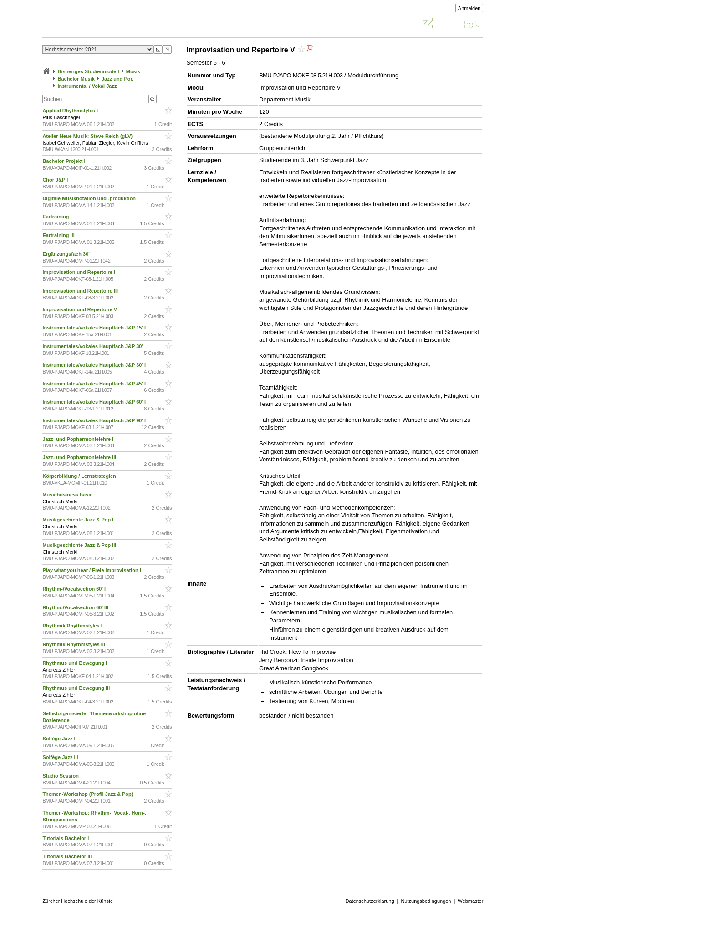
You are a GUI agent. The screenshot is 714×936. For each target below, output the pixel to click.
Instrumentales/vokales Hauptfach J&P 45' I (94, 383)
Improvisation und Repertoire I (79, 272)
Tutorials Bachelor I (66, 838)
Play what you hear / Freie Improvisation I (92, 570)
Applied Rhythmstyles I (70, 110)
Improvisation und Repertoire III (80, 290)
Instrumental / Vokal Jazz (87, 86)
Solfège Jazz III (60, 757)
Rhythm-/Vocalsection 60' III (76, 607)
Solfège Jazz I (59, 738)
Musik (133, 71)
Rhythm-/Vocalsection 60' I (74, 589)
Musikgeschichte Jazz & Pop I (78, 519)
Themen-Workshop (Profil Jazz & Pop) (89, 794)
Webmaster (470, 901)
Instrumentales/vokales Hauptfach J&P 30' (93, 346)
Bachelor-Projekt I (64, 161)
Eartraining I (57, 216)
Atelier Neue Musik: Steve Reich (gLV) (88, 136)
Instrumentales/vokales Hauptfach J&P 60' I (94, 402)
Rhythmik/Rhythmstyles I (72, 625)
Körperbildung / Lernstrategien (79, 476)
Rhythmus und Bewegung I (75, 663)
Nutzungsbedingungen (426, 901)
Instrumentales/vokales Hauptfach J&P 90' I (94, 420)
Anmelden (469, 8)
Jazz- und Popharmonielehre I (78, 439)
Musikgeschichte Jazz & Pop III (79, 545)
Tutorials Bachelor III (67, 856)
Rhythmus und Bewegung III (76, 688)
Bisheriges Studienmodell (88, 71)
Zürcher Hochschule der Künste (77, 901)
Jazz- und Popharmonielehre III (79, 457)
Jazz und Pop (117, 78)
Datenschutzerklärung (370, 901)
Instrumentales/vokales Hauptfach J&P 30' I (94, 365)
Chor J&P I (55, 179)
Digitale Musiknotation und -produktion (89, 198)
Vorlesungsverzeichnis (109, 24)
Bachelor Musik (75, 78)
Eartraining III (59, 235)
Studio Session (61, 776)
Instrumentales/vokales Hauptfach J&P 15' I (94, 327)
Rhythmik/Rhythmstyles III (74, 644)
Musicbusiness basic (68, 494)
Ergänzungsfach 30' (66, 254)
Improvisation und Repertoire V (80, 309)
